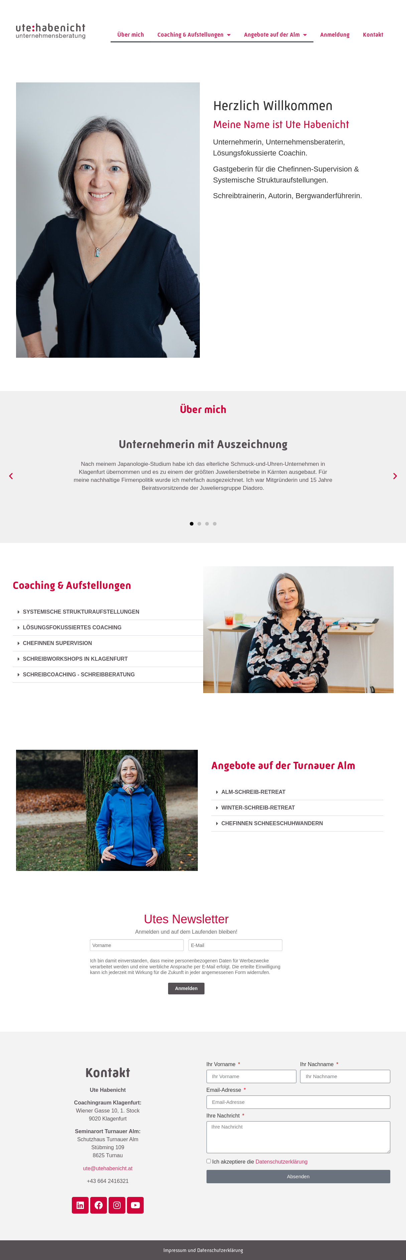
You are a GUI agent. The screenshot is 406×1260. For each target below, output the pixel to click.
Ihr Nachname (317, 1064)
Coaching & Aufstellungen (194, 34)
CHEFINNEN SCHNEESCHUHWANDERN (273, 823)
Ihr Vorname (222, 1064)
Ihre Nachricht (224, 1116)
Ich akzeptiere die (260, 1161)
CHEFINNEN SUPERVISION (57, 643)
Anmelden (186, 988)
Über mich (130, 34)
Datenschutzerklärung (282, 1161)
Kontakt (373, 34)
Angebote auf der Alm (275, 34)
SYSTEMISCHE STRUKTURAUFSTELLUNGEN (81, 612)
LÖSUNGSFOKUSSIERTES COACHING (72, 627)
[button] (11, 475)
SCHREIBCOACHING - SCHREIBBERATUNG (79, 674)
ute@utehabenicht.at (108, 1168)
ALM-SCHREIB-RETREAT (254, 792)
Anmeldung (335, 34)
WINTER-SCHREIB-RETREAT (258, 808)
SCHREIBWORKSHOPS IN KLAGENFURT (75, 659)
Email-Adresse (225, 1090)
